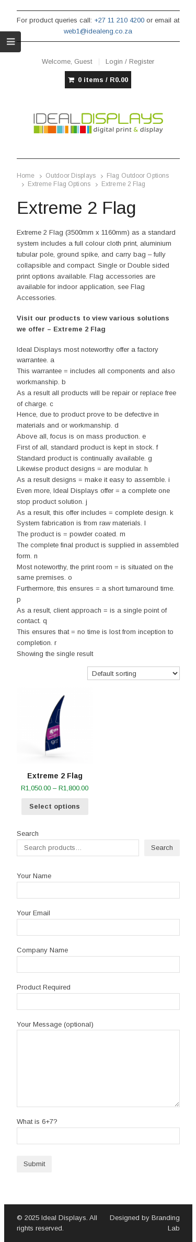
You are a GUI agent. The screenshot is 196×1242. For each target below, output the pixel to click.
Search (28, 833)
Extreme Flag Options (59, 184)
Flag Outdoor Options (138, 175)
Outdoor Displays (70, 175)
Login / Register (130, 61)
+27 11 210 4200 (119, 20)
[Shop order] (133, 673)
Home (25, 175)
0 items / (103, 80)
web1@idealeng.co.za (98, 31)
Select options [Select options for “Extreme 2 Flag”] (54, 806)
